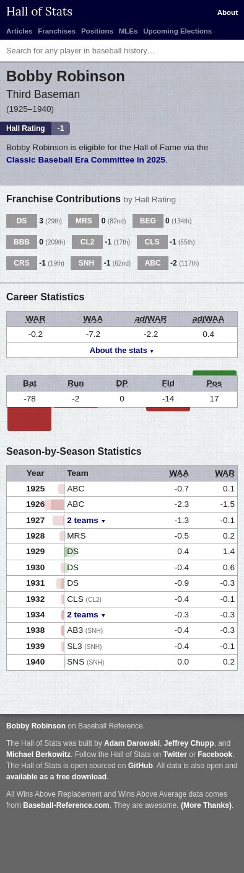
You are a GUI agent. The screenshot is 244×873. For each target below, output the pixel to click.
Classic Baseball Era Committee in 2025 (85, 159)
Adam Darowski (132, 743)
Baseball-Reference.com (66, 805)
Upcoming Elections (177, 31)
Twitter (174, 754)
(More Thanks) (206, 805)
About (227, 12)
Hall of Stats (39, 11)
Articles (19, 31)
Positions (97, 31)
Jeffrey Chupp (189, 743)
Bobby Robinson (36, 726)
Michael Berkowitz (38, 754)
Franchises (57, 31)
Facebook (215, 754)
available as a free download (56, 776)
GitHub (140, 765)
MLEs (128, 31)
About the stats (118, 350)
